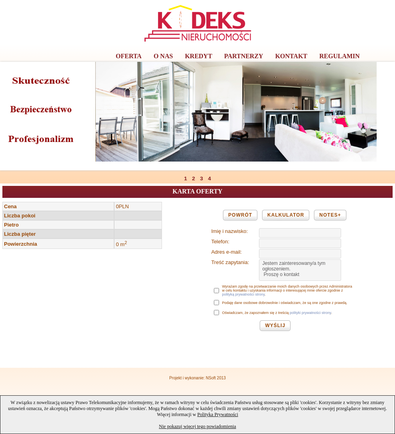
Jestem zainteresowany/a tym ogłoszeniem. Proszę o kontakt (300, 270)
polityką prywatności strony (243, 294)
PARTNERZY (243, 56)
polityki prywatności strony (310, 313)
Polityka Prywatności (217, 414)
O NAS (163, 56)
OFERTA (129, 56)
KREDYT (198, 56)
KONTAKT (291, 56)
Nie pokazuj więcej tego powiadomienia (197, 426)
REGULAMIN (339, 56)
